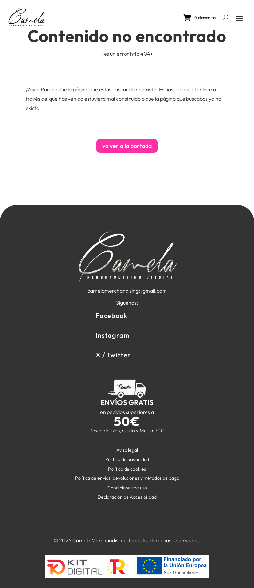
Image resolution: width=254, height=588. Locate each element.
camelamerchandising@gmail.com (127, 290)
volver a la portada (127, 146)
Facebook (111, 316)
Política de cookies (127, 469)
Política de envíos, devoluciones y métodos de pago (127, 478)
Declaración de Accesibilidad (127, 497)
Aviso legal (127, 450)
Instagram (112, 335)
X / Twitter (113, 355)
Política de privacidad (127, 459)
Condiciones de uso (127, 487)
